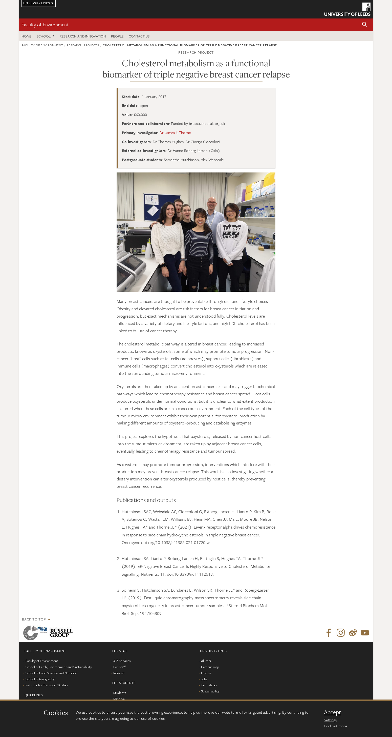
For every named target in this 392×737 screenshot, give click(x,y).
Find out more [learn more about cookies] (335, 726)
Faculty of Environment (45, 24)
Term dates (209, 685)
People (117, 36)
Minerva (119, 698)
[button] (365, 25)
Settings (330, 720)
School (44, 36)
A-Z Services (121, 660)
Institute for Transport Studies (47, 685)
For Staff (119, 666)
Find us (206, 672)
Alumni (206, 660)
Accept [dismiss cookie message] (332, 712)
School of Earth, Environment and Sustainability (59, 666)
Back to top (34, 619)
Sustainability (210, 691)
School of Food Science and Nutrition (51, 672)
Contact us (139, 36)
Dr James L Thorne (175, 132)
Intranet (119, 672)
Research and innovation (83, 36)
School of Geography (40, 679)
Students (119, 692)
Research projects (83, 45)
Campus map (210, 666)
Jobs (204, 679)
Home (26, 36)
